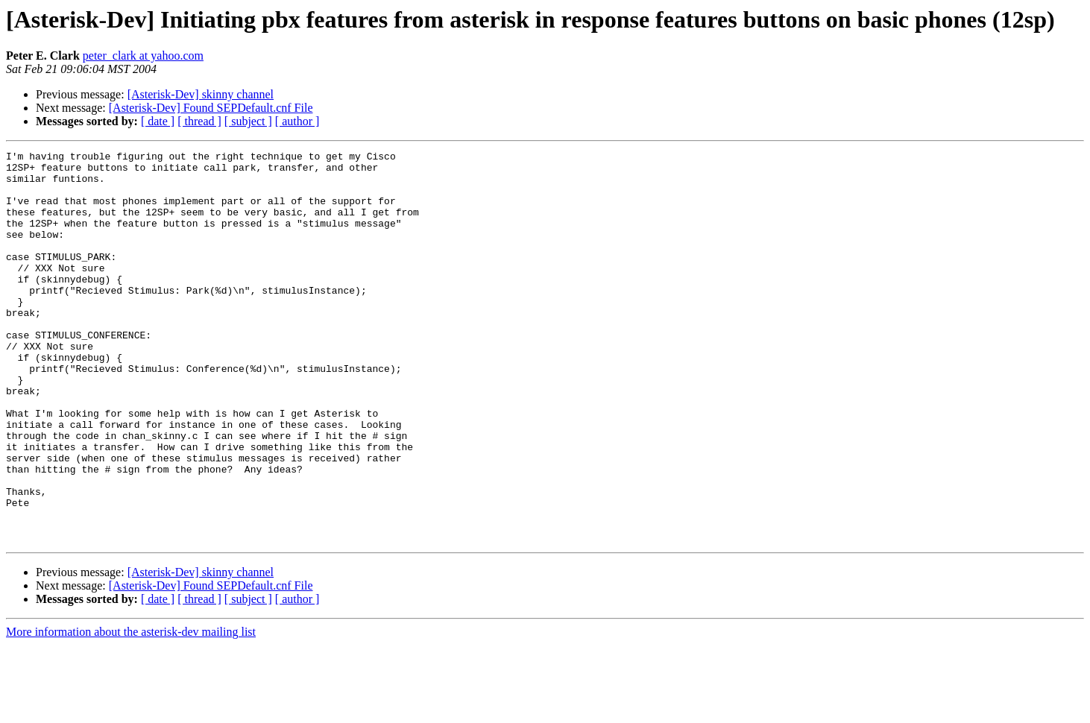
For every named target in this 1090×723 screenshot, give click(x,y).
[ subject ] (248, 121)
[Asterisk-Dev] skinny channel (200, 94)
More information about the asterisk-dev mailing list (131, 710)
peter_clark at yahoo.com (143, 55)
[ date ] (157, 121)
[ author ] (297, 121)
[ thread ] (199, 121)
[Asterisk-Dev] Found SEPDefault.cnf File (211, 107)
